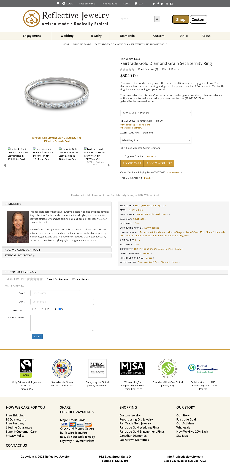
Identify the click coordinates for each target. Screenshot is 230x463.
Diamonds (127, 36)
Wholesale (183, 427)
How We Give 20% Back (192, 431)
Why (122, 124)
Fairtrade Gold (186, 419)
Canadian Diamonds (133, 436)
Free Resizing (15, 423)
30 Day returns (16, 419)
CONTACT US (16, 445)
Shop (180, 19)
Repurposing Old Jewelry (136, 419)
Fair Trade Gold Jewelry (135, 423)
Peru (142, 232)
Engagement (32, 36)
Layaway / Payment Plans (77, 441)
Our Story (183, 415)
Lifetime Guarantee (19, 427)
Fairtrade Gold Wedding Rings (140, 427)
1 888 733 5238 (174, 460)
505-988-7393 (197, 460)
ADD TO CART (132, 163)
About (206, 36)
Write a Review (170, 69)
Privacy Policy (15, 436)
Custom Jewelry (130, 415)
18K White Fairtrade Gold (95, 163)
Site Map (182, 436)
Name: (22, 293)
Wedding (67, 36)
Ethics (184, 36)
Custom (198, 19)
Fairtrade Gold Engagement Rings (142, 431)
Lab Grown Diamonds (134, 440)
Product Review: (16, 317)
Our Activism (185, 423)
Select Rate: (19, 310)
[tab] (56, 204)
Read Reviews (146, 69)
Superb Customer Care (21, 431)
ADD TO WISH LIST (159, 163)
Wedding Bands (82, 44)
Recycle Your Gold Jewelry (77, 437)
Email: (22, 302)
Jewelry (96, 36)
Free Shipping (15, 415)
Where (123, 127)
